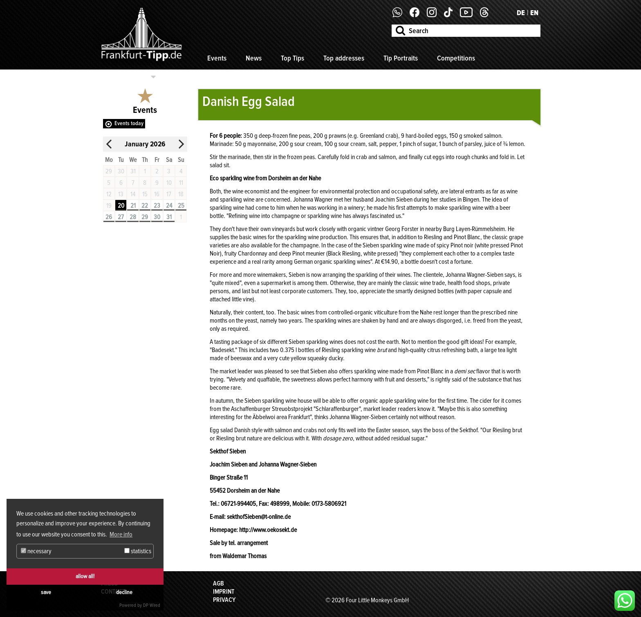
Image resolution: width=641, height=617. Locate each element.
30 (157, 217)
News (254, 58)
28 (133, 217)
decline (124, 592)
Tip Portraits (400, 58)
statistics (137, 551)
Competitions (456, 58)
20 (121, 206)
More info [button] (121, 534)
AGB (218, 583)
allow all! (85, 576)
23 (157, 206)
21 (133, 206)
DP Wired (151, 605)
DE (521, 12)
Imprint (223, 592)
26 (108, 217)
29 (144, 217)
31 (169, 217)
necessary (36, 551)
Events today (128, 123)
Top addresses (343, 58)
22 (144, 206)
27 (121, 217)
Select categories (125, 77)
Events (216, 58)
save (46, 592)
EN (534, 12)
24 (169, 206)
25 (181, 206)
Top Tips (292, 58)
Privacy (224, 600)
